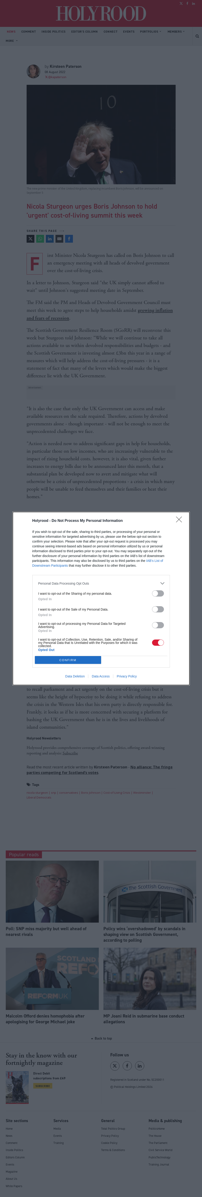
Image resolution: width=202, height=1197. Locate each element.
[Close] (180, 521)
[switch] (158, 593)
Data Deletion (75, 676)
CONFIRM (68, 660)
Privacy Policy (127, 676)
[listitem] (101, 583)
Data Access (101, 676)
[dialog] (101, 598)
